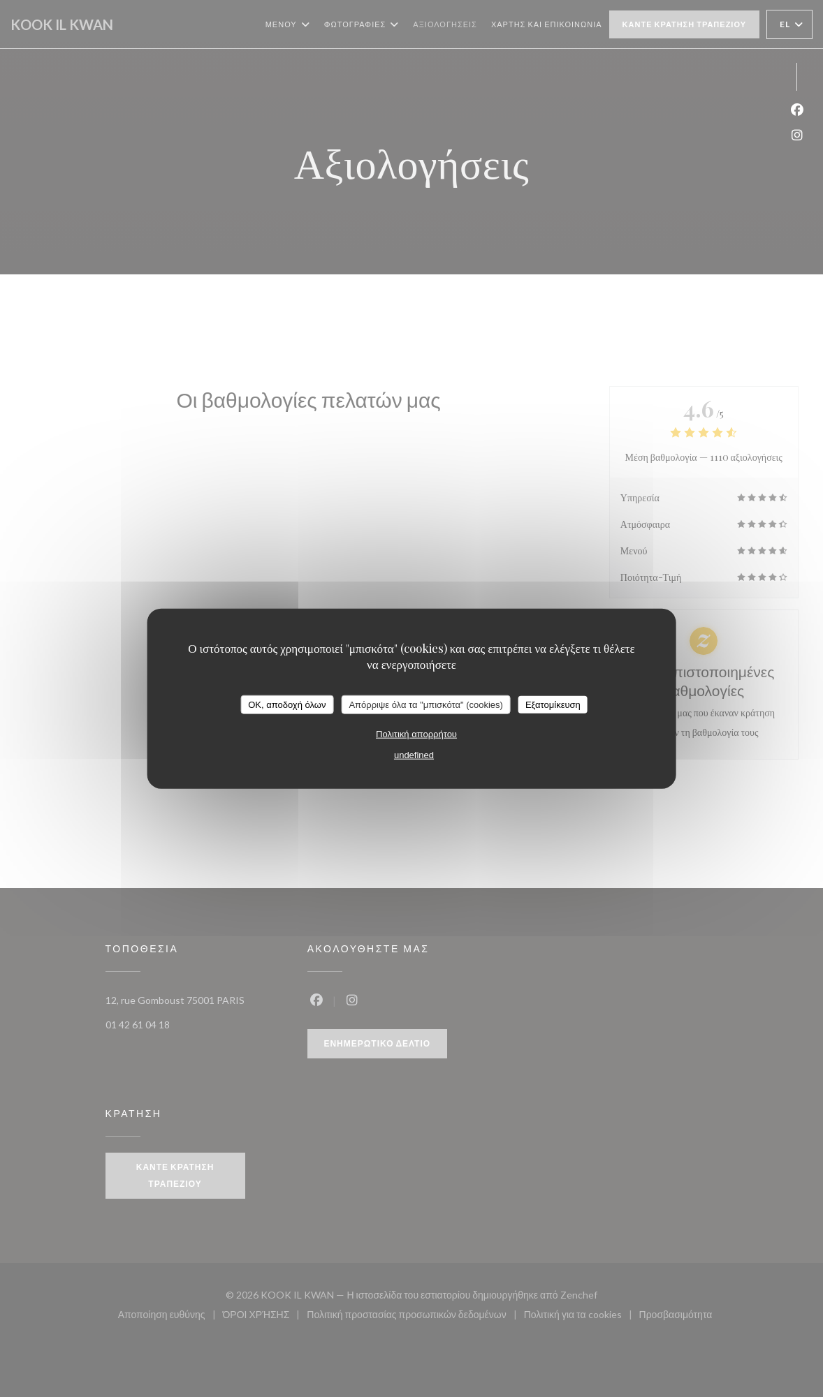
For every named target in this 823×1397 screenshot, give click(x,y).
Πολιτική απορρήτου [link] (416, 734)
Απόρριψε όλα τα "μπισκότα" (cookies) (426, 704)
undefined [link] (414, 755)
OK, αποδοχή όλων (287, 704)
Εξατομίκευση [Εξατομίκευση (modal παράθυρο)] (553, 704)
